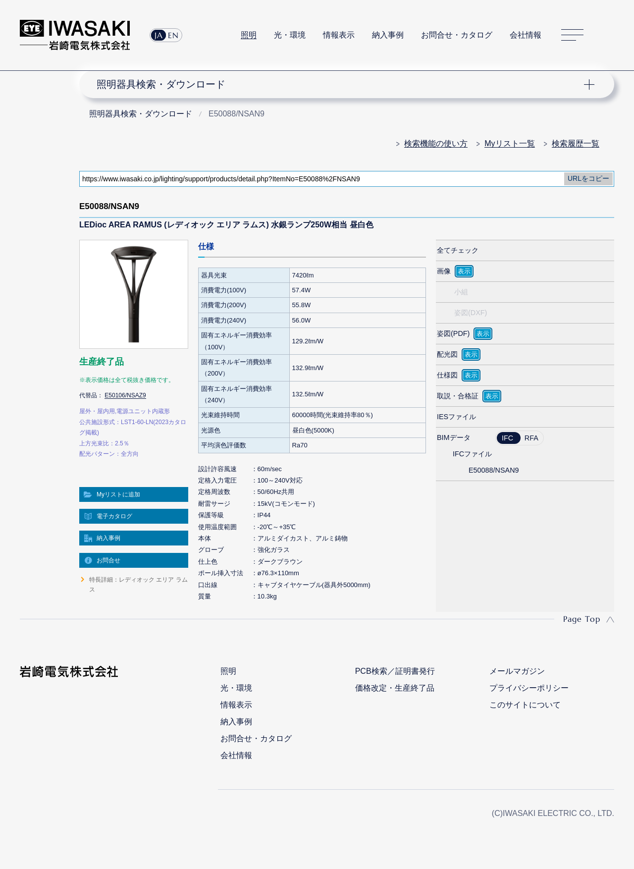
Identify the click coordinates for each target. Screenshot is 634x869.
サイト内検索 (608, 35)
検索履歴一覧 (575, 143)
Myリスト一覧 (509, 143)
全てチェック (457, 250)
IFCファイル (472, 454)
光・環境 (290, 35)
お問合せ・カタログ (456, 35)
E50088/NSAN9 (494, 470)
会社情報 (525, 35)
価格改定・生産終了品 (394, 688)
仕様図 (447, 375)
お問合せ (108, 560)
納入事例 (388, 35)
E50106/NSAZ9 (125, 395)
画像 (444, 271)
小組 (461, 292)
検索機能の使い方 (436, 143)
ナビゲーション (340, 84)
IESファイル (456, 417)
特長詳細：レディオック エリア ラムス (138, 584)
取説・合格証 (457, 396)
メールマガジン (517, 671)
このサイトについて (525, 705)
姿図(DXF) (470, 313)
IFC (507, 438)
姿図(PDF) (453, 333)
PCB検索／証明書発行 (395, 671)
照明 (249, 35)
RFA (531, 438)
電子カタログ (114, 516)
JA (159, 35)
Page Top (581, 619)
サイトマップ (572, 35)
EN (173, 35)
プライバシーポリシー (529, 688)
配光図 (447, 354)
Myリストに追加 (118, 494)
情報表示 (339, 35)
